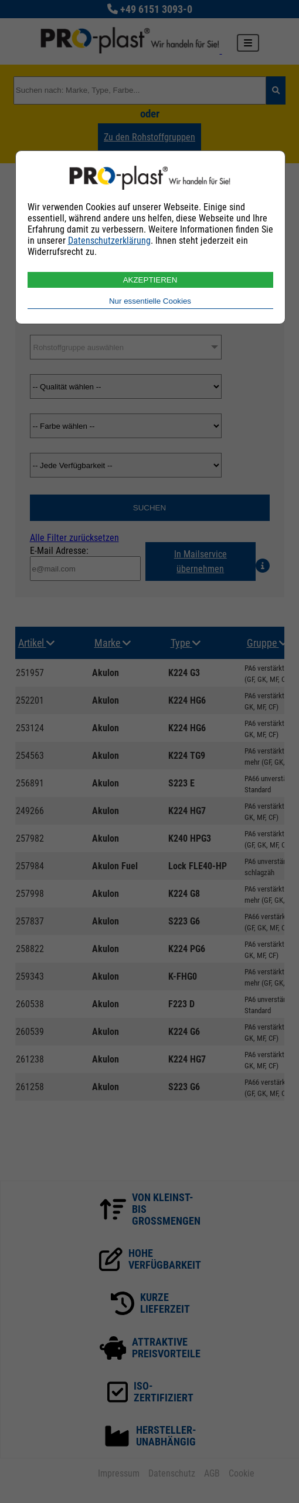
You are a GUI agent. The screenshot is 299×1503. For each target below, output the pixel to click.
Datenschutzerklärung (109, 240)
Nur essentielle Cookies (150, 301)
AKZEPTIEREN (150, 279)
